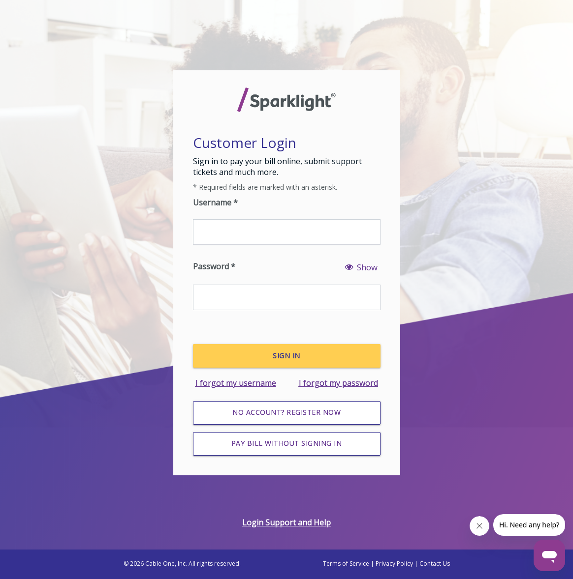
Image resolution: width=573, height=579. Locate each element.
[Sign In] (287, 356)
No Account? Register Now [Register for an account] (286, 412)
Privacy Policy (394, 563)
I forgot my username (235, 382)
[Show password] (361, 273)
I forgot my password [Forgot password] (338, 382)
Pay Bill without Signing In (286, 443)
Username (215, 202)
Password (214, 266)
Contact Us (434, 563)
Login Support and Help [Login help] (286, 522)
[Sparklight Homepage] (287, 99)
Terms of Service (346, 563)
